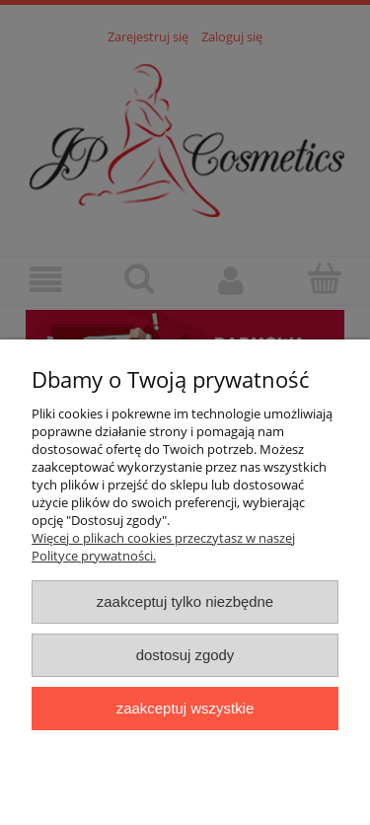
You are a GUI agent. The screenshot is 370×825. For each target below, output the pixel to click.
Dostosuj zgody (185, 654)
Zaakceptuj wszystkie (185, 708)
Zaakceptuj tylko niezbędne (185, 601)
